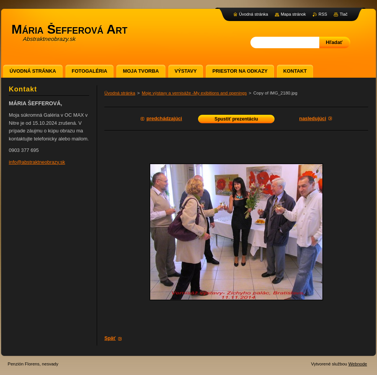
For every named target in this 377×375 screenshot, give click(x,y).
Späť (110, 338)
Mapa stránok (293, 14)
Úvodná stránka (119, 93)
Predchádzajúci (164, 118)
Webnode (357, 364)
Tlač (344, 14)
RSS (322, 14)
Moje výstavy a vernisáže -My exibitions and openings (194, 93)
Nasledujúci (312, 118)
